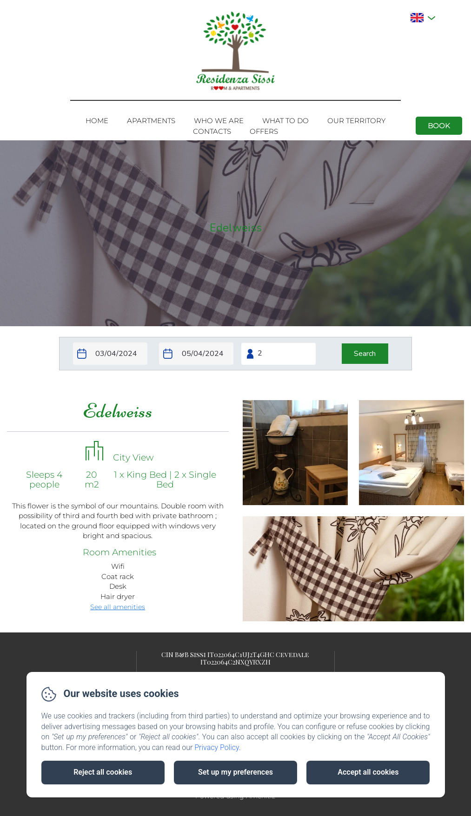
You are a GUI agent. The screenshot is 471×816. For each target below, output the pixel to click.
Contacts (212, 131)
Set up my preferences (235, 772)
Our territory (356, 120)
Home (97, 120)
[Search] (365, 353)
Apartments (151, 120)
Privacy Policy (216, 747)
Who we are (219, 120)
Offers (264, 131)
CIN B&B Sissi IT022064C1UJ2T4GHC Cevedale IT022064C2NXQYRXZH (235, 658)
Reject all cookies (102, 772)
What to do (285, 120)
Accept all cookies (368, 772)
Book (439, 125)
